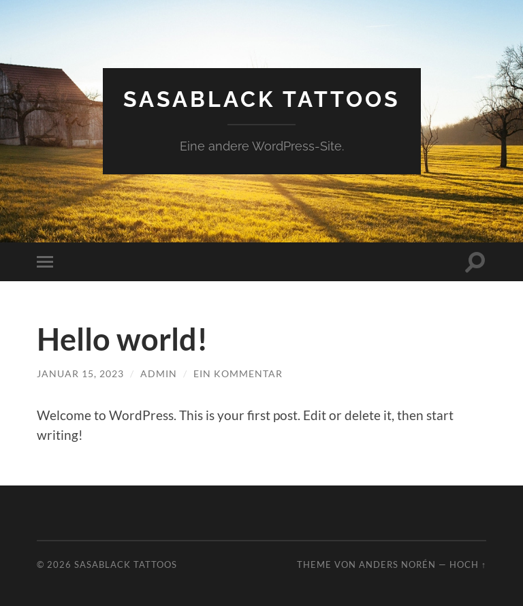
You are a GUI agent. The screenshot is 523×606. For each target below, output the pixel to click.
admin (158, 373)
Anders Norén (397, 564)
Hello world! (122, 339)
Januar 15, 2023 (80, 373)
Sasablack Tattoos (261, 99)
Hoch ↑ (467, 564)
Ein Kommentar (238, 373)
